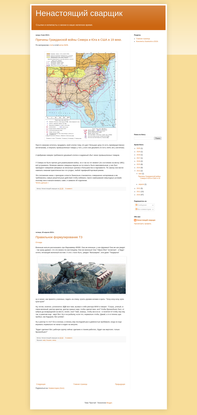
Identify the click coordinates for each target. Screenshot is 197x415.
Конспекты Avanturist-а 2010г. (147, 41)
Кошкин (49, 340)
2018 (139, 155)
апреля (141, 184)
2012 (139, 188)
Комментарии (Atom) (56, 388)
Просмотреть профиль (142, 224)
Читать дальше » (42, 183)
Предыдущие (120, 384)
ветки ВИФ (63, 45)
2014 (139, 168)
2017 (139, 158)
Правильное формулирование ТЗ (59, 237)
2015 (139, 164)
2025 (139, 148)
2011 (139, 192)
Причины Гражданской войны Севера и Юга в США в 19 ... (149, 178)
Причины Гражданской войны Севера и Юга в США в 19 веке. (79, 39)
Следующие (40, 384)
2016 (139, 161)
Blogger (109, 403)
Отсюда (39, 242)
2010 (139, 195)
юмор (54, 340)
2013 (139, 171)
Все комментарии (143, 209)
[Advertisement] (80, 211)
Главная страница (80, 384)
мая (140, 174)
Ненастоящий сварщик (79, 13)
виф (44, 340)
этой (51, 45)
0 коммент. (69, 188)
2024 (139, 152)
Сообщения (141, 205)
